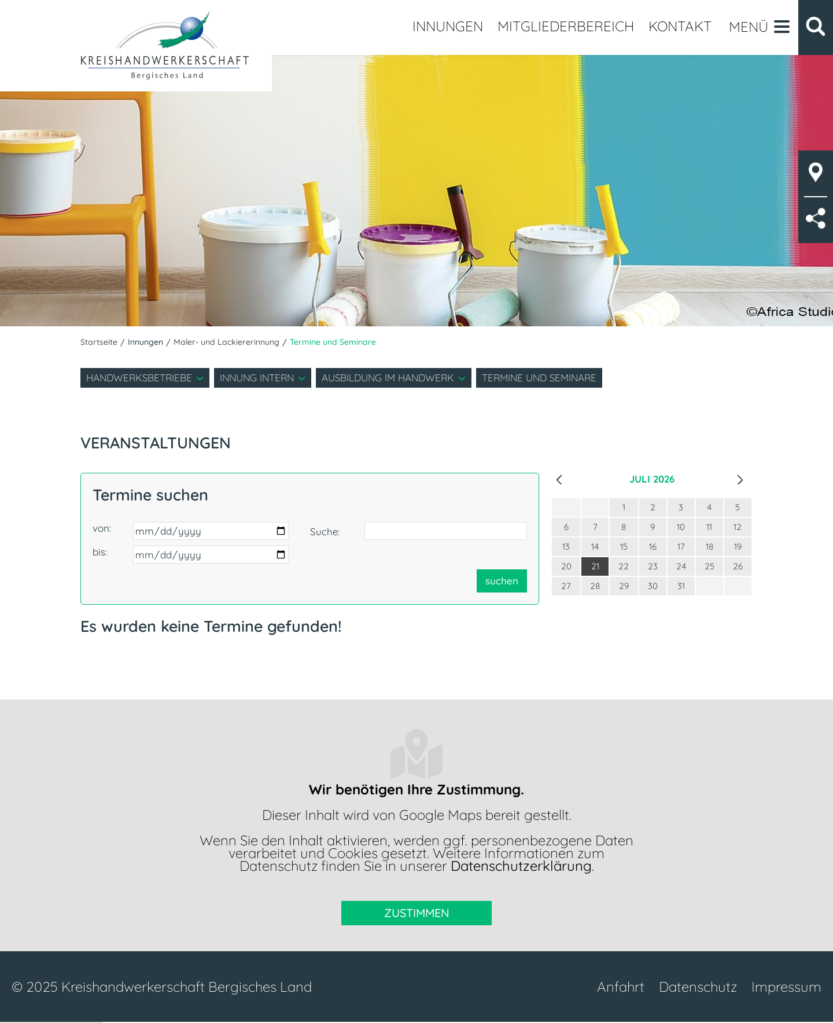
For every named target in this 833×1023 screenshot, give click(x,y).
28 (595, 585)
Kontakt (680, 26)
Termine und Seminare (539, 377)
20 (566, 566)
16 (653, 546)
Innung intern (257, 377)
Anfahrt (620, 986)
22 (623, 566)
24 (681, 566)
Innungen (447, 26)
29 (624, 585)
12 (738, 526)
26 (738, 566)
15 (624, 546)
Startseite (98, 342)
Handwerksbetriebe (139, 377)
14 (595, 546)
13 (566, 546)
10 (681, 526)
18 (709, 546)
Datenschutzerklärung (521, 865)
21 (595, 566)
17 (681, 546)
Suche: (325, 531)
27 (566, 585)
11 (709, 526)
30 (653, 585)
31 (681, 585)
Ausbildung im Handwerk (388, 377)
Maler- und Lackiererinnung (226, 342)
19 (738, 546)
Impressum (786, 986)
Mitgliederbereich (565, 26)
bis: (100, 552)
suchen (501, 581)
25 (709, 566)
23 (653, 566)
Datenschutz (698, 986)
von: (102, 528)
